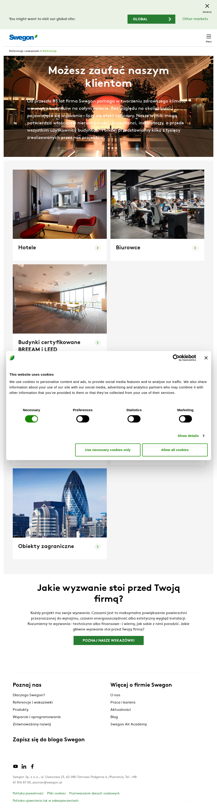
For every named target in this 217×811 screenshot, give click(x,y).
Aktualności (120, 710)
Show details (188, 435)
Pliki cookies (56, 793)
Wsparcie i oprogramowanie (37, 717)
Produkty (20, 710)
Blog (114, 717)
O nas (115, 695)
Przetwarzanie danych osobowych (94, 793)
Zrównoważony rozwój (32, 724)
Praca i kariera (122, 702)
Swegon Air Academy (128, 724)
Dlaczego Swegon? (29, 695)
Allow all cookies (175, 450)
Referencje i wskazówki (24, 51)
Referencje (50, 51)
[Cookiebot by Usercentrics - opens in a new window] (176, 357)
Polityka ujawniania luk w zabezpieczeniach (46, 801)
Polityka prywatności (28, 793)
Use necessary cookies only (107, 450)
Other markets (195, 19)
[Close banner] (206, 358)
